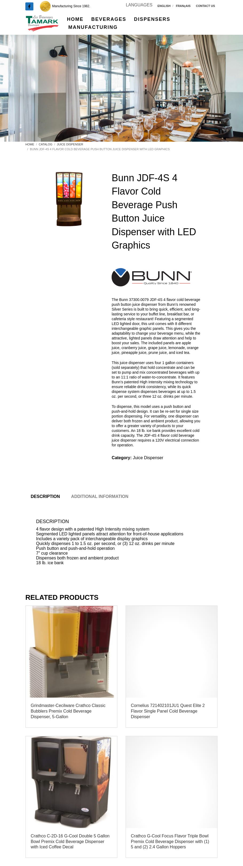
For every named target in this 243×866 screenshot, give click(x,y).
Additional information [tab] (99, 496)
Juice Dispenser (148, 457)
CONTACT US (205, 5)
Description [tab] (45, 496)
